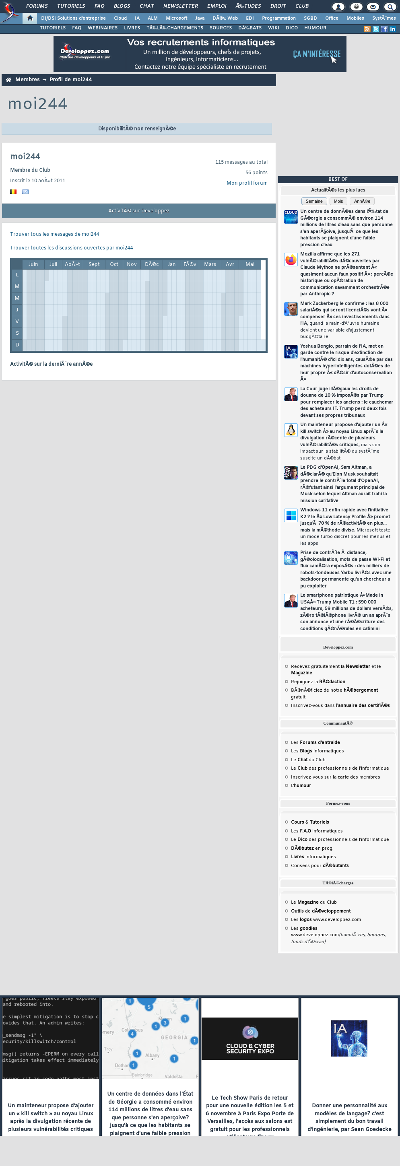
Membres (27, 79)
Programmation (279, 18)
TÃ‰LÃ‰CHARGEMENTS (174, 28)
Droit (278, 6)
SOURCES (221, 28)
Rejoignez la (318, 682)
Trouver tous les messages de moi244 (54, 234)
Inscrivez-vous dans (340, 706)
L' (301, 786)
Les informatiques (317, 751)
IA (137, 18)
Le (299, 760)
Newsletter (180, 6)
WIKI (273, 28)
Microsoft (176, 18)
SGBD (310, 18)
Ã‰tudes (248, 6)
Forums (36, 6)
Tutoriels (71, 6)
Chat (147, 6)
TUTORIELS (53, 28)
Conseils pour (320, 866)
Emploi (216, 6)
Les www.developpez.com (326, 920)
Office (331, 18)
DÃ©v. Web (225, 18)
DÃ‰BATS (250, 28)
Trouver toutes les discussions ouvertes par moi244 (71, 248)
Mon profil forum (247, 183)
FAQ (99, 6)
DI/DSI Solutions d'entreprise (73, 18)
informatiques (313, 857)
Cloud (120, 18)
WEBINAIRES (103, 28)
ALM (153, 18)
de (321, 911)
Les (315, 743)
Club (302, 6)
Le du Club (314, 902)
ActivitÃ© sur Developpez (138, 211)
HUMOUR (315, 28)
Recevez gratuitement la (330, 667)
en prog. (312, 848)
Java (199, 18)
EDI (250, 18)
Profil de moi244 (70, 79)
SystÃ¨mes (384, 18)
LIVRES (132, 28)
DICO (292, 28)
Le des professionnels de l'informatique (340, 768)
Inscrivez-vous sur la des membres (335, 777)
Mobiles (355, 18)
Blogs (122, 6)
